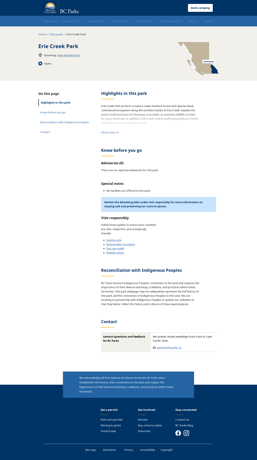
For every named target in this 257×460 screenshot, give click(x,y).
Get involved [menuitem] (143, 21)
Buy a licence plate (150, 425)
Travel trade (108, 431)
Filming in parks (110, 425)
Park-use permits (111, 419)
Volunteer (144, 431)
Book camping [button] (200, 8)
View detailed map (68, 55)
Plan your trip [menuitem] (71, 21)
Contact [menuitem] (208, 21)
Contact (45, 132)
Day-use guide (115, 248)
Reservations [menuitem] (95, 21)
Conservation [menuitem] (119, 21)
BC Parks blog (184, 425)
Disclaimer (109, 450)
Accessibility (147, 450)
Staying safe (113, 240)
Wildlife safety (115, 253)
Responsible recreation (120, 244)
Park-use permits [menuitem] (169, 21)
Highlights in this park (55, 102)
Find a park (56, 34)
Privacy (128, 450)
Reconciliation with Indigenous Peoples (64, 122)
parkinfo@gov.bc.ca (169, 347)
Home (42, 34)
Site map (90, 450)
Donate (143, 419)
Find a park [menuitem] (50, 21)
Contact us (182, 419)
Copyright (166, 450)
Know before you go (53, 112)
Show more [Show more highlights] (110, 132)
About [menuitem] (192, 21)
